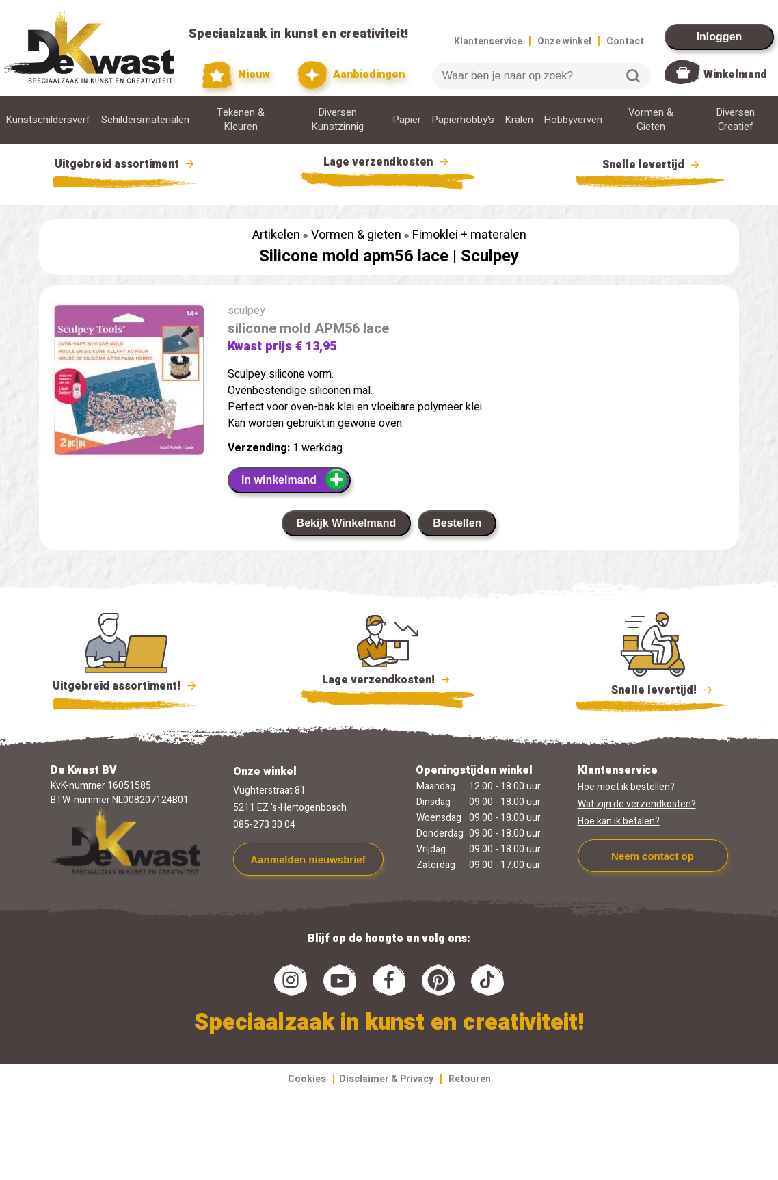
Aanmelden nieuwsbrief (307, 859)
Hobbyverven (573, 120)
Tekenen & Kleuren (241, 119)
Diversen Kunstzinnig (338, 119)
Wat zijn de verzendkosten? (637, 804)
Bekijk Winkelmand (347, 523)
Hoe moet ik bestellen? (626, 787)
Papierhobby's (463, 120)
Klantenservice (488, 41)
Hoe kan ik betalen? (619, 821)
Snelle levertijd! (652, 689)
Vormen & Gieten (650, 119)
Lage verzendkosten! (387, 682)
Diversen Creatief (735, 119)
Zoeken (633, 76)
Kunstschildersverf (48, 120)
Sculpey (490, 256)
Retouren (469, 1079)
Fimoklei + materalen (469, 235)
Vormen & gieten (356, 235)
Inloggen (719, 36)
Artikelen (276, 235)
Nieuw (236, 75)
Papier (407, 120)
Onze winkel (564, 41)
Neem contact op (652, 856)
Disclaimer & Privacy (386, 1079)
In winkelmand (295, 479)
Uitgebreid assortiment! (126, 686)
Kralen (519, 120)
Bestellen (457, 523)
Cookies (307, 1079)
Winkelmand (735, 74)
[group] (126, 382)
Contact (625, 41)
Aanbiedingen (351, 75)
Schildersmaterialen (145, 120)
